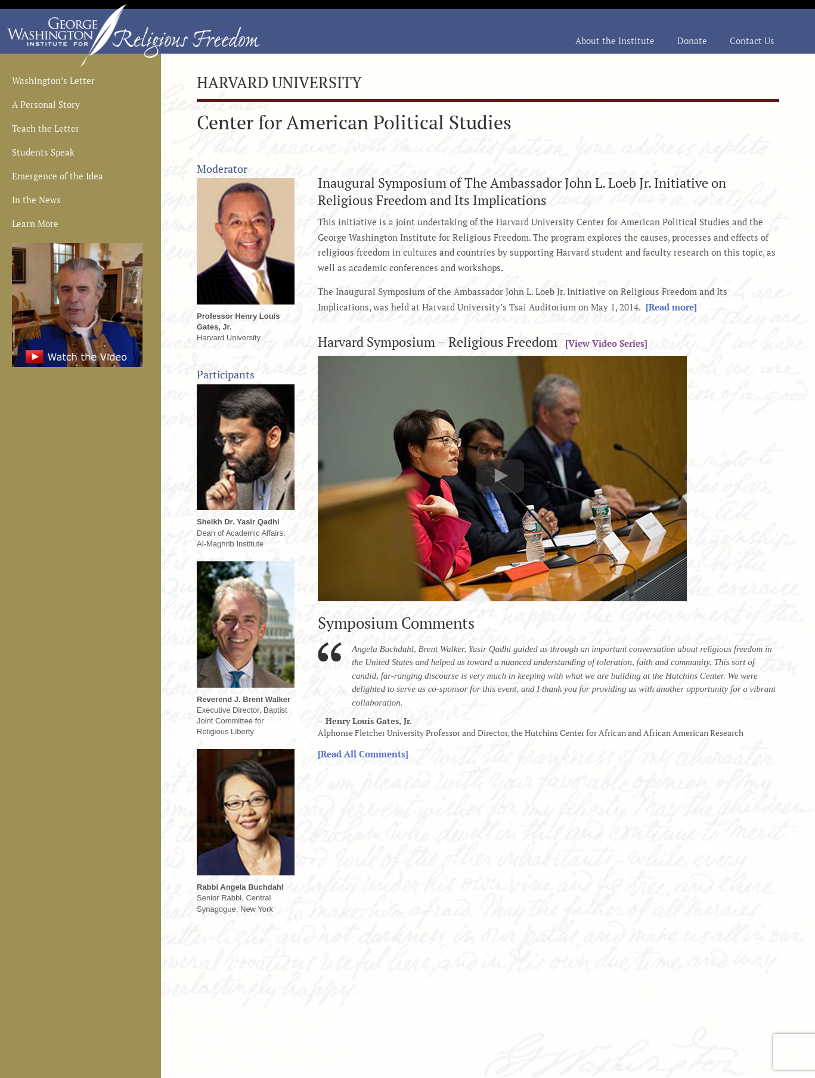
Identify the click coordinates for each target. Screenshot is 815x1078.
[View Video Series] (603, 343)
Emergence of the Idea (57, 177)
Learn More (35, 224)
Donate (692, 41)
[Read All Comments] (363, 754)
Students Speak (43, 153)
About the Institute (615, 41)
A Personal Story (46, 105)
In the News (36, 200)
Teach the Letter (45, 129)
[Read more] (669, 307)
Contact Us (752, 41)
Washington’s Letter (53, 81)
